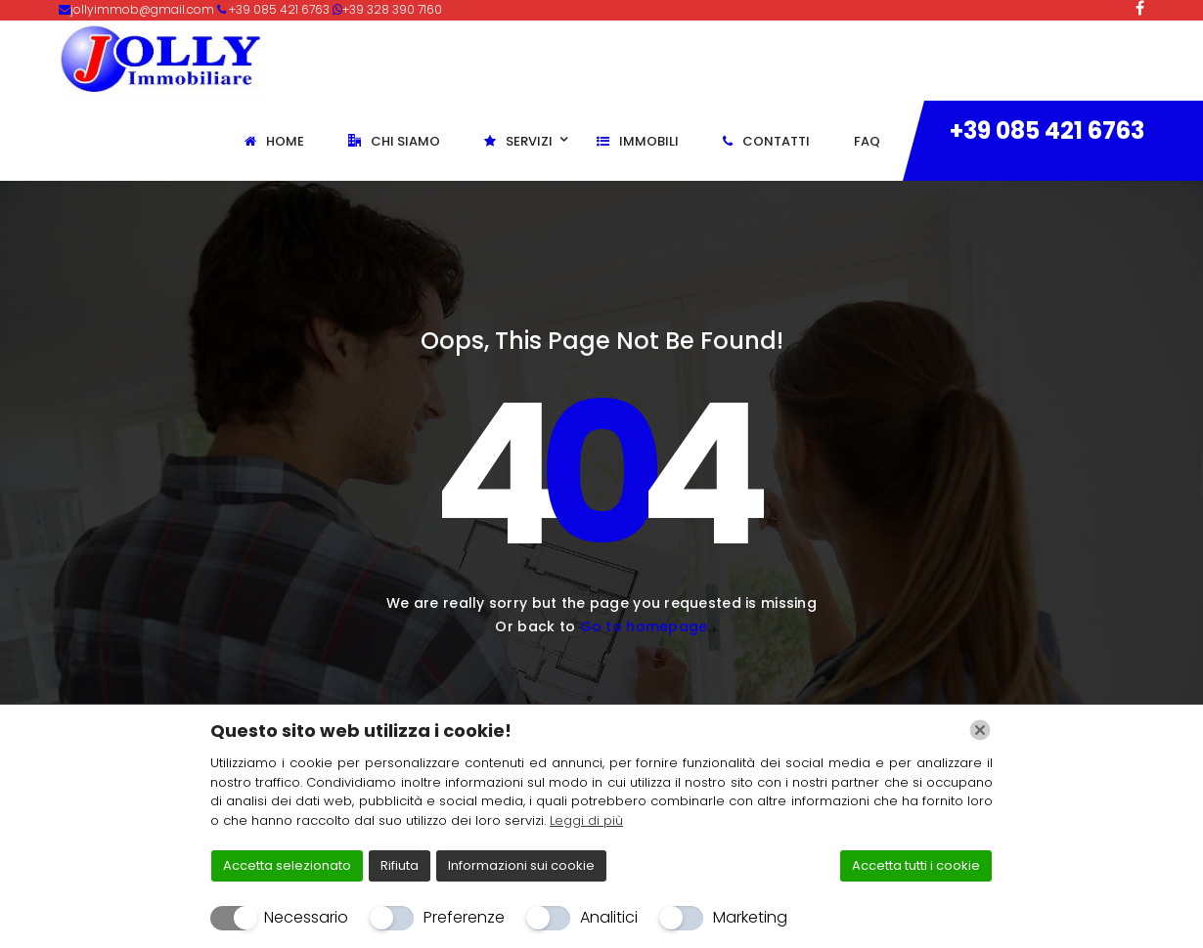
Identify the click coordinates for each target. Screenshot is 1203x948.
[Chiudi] (980, 730)
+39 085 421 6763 (1047, 130)
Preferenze (464, 917)
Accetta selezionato (287, 865)
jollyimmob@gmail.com (143, 9)
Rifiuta (399, 865)
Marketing (750, 917)
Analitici (609, 917)
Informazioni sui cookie (521, 865)
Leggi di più (586, 820)
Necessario (306, 917)
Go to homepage (644, 626)
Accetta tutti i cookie (916, 865)
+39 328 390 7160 (392, 9)
